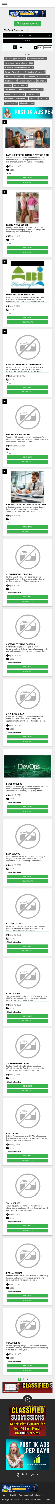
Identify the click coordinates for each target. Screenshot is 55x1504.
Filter (27, 41)
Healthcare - (11, 81)
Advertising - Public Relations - (19, 63)
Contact (47, 1499)
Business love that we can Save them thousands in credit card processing (26, 504)
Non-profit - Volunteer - (14, 94)
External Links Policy (31, 1499)
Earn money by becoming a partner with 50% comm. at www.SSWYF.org (27, 155)
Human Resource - (27, 81)
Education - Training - (14, 76)
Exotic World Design (17, 225)
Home (4, 1495)
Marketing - (37, 90)
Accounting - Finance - (37, 59)
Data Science (13, 854)
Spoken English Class (17, 1063)
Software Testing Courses (20, 644)
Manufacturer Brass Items (20, 295)
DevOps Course (14, 784)
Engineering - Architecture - (37, 76)
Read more (27, 178)
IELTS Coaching (14, 993)
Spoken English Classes (19, 574)
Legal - (8, 85)
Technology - (11, 103)
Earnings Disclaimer (10, 1499)
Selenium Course (15, 714)
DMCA (13, 1495)
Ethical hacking (14, 923)
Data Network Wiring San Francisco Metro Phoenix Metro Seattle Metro (25, 364)
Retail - (34, 99)
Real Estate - (32, 94)
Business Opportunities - (15, 59)
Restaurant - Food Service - (16, 99)
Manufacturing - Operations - (17, 90)
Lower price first (35, 35)
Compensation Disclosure (30, 1495)
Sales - (44, 99)
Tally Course (13, 1203)
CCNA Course (13, 1343)
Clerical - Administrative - (15, 72)
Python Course (14, 1273)
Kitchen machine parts (18, 434)
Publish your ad (27, 23)
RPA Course (12, 1133)
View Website (27, 182)
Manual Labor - (20, 85)
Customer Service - (36, 72)
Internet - (41, 81)
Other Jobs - (27, 103)
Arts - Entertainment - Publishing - (19, 67)
